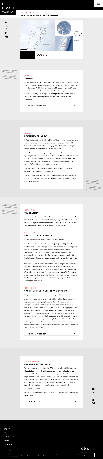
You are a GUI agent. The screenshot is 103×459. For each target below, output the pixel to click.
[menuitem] (98, 3)
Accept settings (65, 455)
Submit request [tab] (52, 401)
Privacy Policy (8, 451)
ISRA (6, 433)
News (6, 440)
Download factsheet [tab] (52, 105)
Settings (91, 455)
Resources (9, 437)
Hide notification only (79, 455)
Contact (8, 444)
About (7, 429)
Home (6, 425)
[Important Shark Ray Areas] (6, 3)
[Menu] (98, 3)
